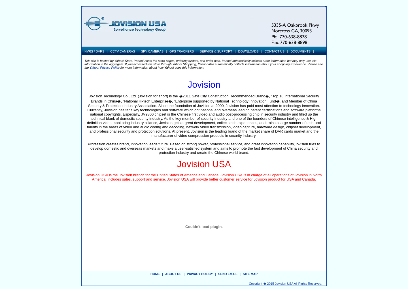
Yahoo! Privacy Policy (105, 67)
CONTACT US (275, 51)
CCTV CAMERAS (122, 51)
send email (227, 274)
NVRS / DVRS (94, 51)
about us (173, 274)
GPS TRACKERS (181, 51)
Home (155, 274)
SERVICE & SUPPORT (216, 51)
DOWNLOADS (248, 51)
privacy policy (200, 274)
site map (250, 274)
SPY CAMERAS (152, 51)
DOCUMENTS (300, 51)
